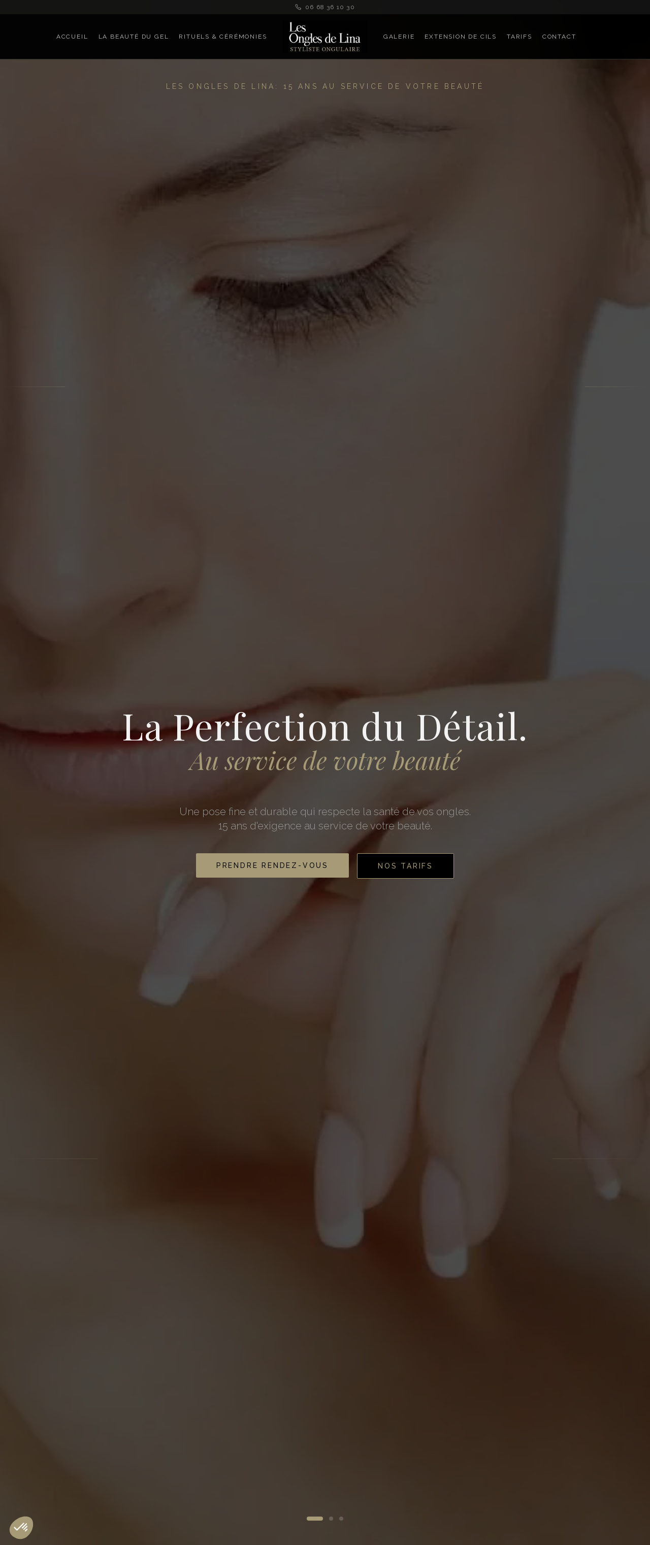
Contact (559, 36)
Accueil (72, 36)
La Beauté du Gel (134, 36)
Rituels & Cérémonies (223, 36)
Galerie (399, 36)
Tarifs (519, 36)
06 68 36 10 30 (325, 7)
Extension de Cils (461, 36)
